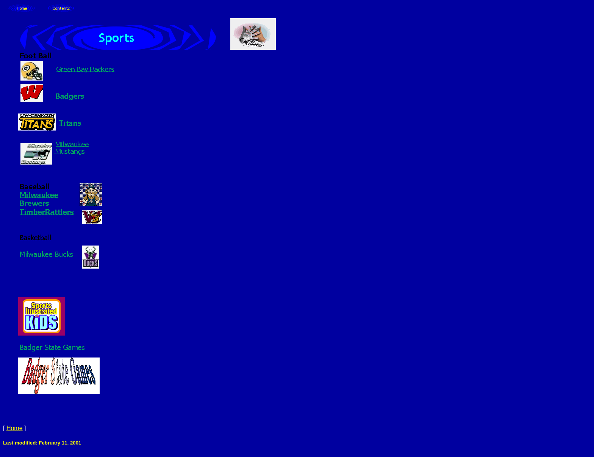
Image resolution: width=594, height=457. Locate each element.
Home (14, 428)
